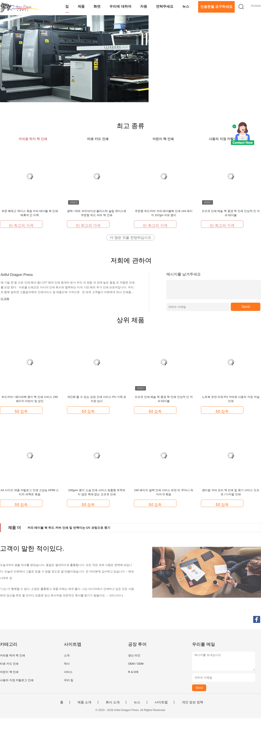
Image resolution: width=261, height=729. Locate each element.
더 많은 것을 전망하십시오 (130, 237)
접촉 (21, 411)
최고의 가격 (21, 226)
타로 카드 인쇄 (9, 663)
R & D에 (133, 672)
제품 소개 (84, 702)
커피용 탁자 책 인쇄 (12, 655)
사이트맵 (161, 702)
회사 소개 (113, 702)
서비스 (68, 672)
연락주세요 (164, 6)
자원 (143, 6)
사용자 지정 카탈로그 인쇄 (16, 680)
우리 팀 (68, 680)
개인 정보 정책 (192, 702)
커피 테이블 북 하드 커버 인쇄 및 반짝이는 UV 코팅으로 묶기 (68, 527)
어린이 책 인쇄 (9, 672)
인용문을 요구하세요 (216, 6)
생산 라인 (134, 655)
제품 (81, 6)
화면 (97, 6)
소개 (67, 655)
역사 (67, 663)
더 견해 (5, 298)
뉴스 (185, 6)
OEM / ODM (136, 663)
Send (246, 307)
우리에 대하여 (120, 6)
